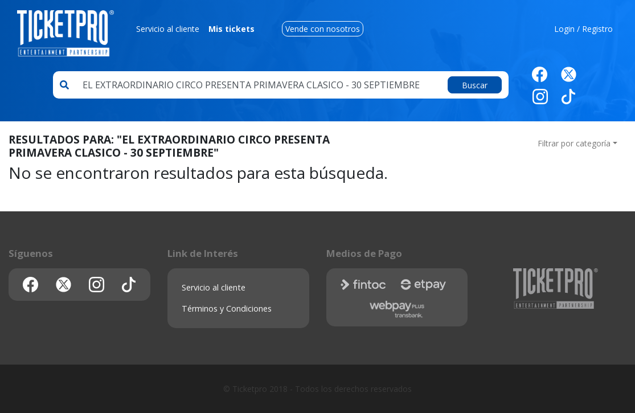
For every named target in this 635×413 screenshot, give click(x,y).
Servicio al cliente (167, 28)
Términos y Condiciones (227, 308)
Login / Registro (583, 28)
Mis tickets (231, 28)
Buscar (474, 85)
